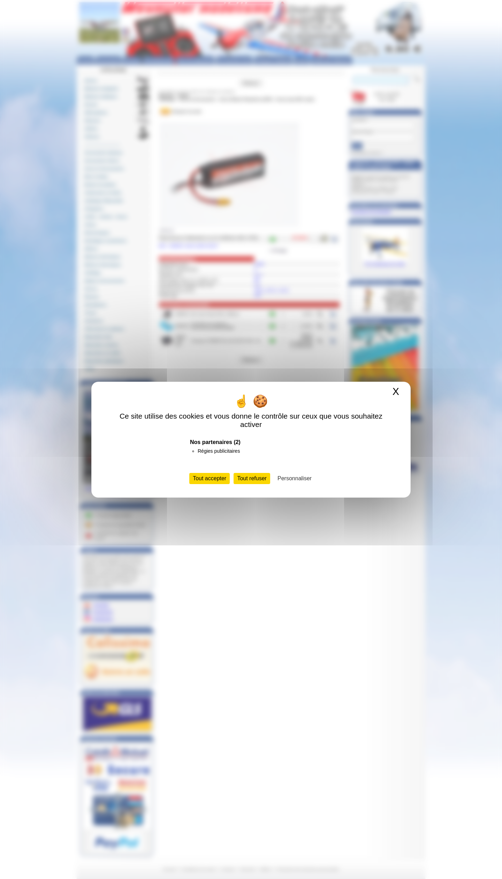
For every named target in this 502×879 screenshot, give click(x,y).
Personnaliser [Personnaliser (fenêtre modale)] (294, 478)
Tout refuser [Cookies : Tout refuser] (251, 478)
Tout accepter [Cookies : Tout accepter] (209, 478)
